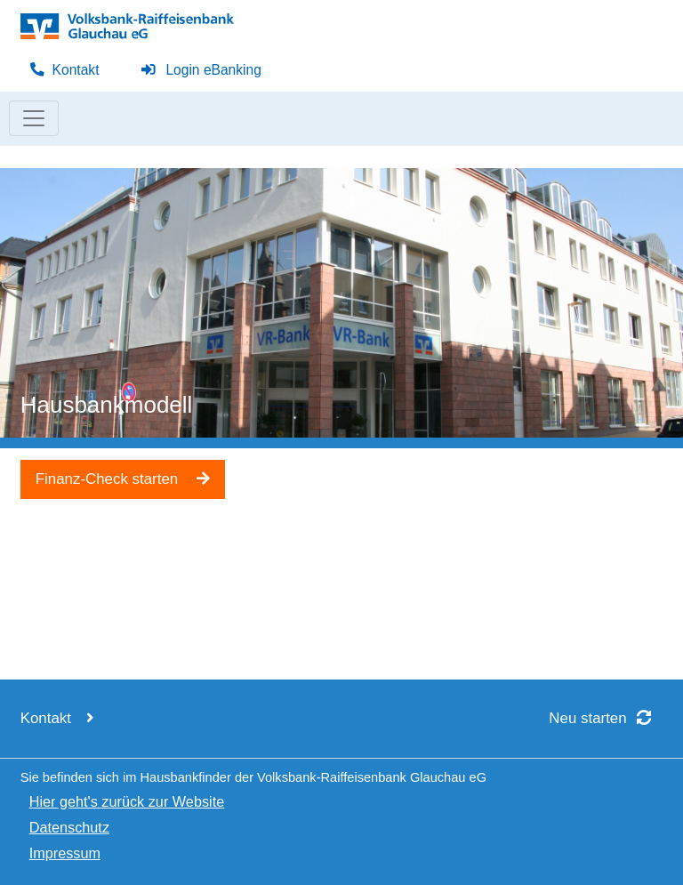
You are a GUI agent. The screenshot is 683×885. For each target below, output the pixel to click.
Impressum (64, 853)
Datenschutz (69, 827)
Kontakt (64, 69)
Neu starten (606, 718)
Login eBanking (201, 69)
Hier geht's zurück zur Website (127, 801)
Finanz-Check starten (123, 479)
